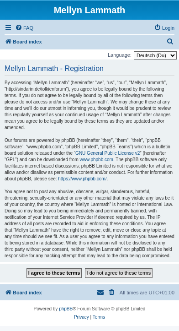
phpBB (66, 308)
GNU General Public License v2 (107, 153)
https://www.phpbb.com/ (82, 178)
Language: (120, 55)
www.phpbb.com (96, 159)
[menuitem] (24, 27)
